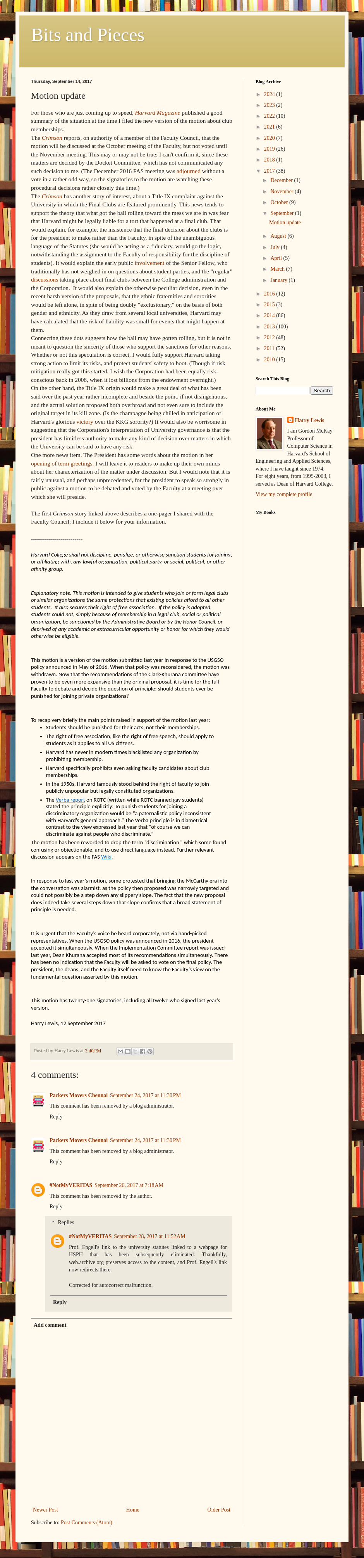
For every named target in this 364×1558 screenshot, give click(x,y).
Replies (66, 1222)
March (278, 269)
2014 (270, 315)
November (282, 191)
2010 (270, 359)
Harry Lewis (310, 420)
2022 (270, 116)
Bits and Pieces (87, 34)
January (279, 280)
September (282, 213)
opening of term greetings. (62, 463)
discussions (44, 279)
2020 (270, 138)
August (278, 236)
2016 (270, 294)
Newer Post (45, 1510)
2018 (270, 160)
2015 (270, 304)
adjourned (189, 171)
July (275, 247)
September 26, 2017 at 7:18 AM (128, 1185)
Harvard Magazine (157, 112)
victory (84, 421)
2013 (270, 327)
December (282, 180)
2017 (270, 171)
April (276, 258)
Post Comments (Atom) (86, 1522)
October (279, 202)
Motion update (285, 222)
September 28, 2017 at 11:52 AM (149, 1236)
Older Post (219, 1510)
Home (132, 1510)
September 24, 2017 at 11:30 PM (145, 1095)
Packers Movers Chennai (79, 1095)
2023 (270, 105)
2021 (270, 127)
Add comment (50, 1325)
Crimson (52, 137)
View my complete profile (284, 494)
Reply (56, 1117)
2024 (270, 94)
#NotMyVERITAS (71, 1185)
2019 (270, 149)
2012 (270, 337)
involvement (150, 262)
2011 (270, 348)
